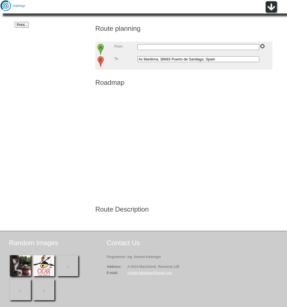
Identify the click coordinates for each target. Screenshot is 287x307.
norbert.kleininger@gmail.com (150, 273)
